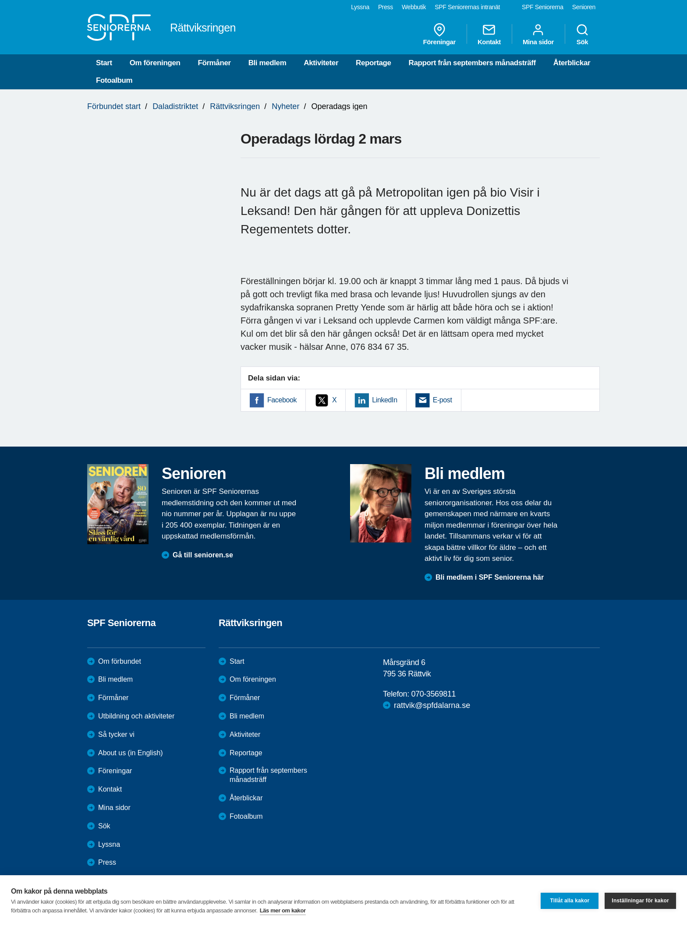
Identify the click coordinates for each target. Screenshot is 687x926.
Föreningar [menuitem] (439, 34)
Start (104, 63)
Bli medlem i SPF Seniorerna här (490, 577)
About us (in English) (130, 753)
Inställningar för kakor (640, 901)
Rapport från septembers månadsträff (472, 63)
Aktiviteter (321, 63)
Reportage (373, 63)
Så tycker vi (116, 734)
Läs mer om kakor (283, 910)
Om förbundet (119, 661)
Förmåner (214, 63)
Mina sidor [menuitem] (538, 34)
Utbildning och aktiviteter (136, 716)
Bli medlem (267, 63)
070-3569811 (433, 694)
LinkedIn (384, 400)
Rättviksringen (235, 106)
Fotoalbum (114, 80)
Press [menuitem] (385, 7)
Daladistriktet (175, 106)
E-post (442, 400)
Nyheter (285, 106)
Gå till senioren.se (203, 555)
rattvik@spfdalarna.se (432, 705)
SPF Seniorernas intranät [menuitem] (467, 7)
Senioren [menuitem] (583, 7)
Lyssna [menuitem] (360, 7)
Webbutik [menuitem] (414, 7)
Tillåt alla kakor (569, 901)
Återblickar (571, 63)
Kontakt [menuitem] (489, 34)
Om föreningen (155, 63)
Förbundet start (114, 106)
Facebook (282, 400)
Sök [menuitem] (582, 34)
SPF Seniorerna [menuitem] (542, 7)
